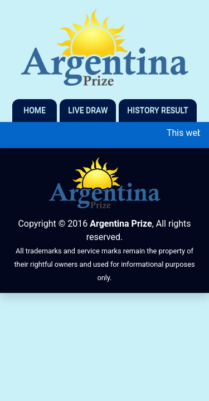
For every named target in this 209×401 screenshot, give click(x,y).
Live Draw (88, 110)
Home (34, 110)
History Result (157, 110)
